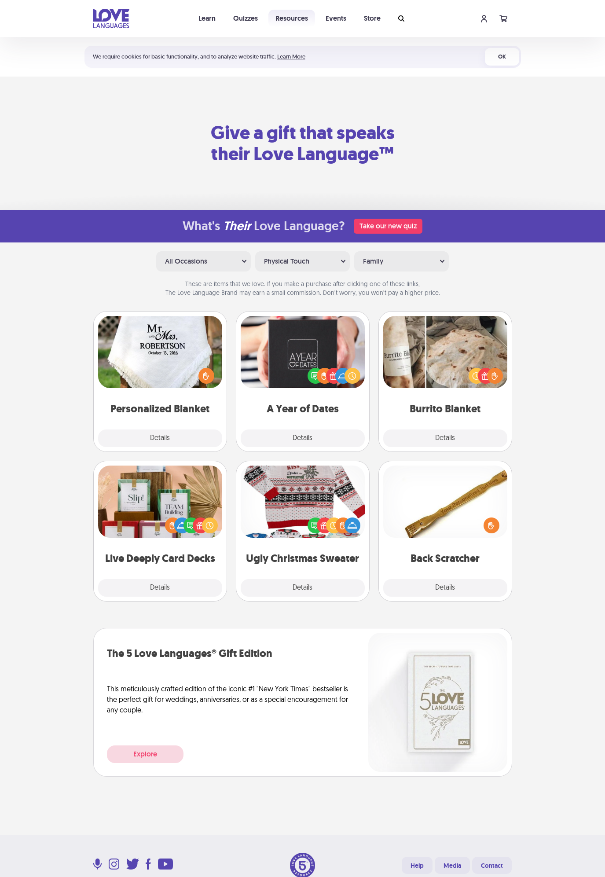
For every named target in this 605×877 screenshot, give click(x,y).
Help (417, 866)
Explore (145, 754)
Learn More (291, 56)
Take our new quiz (388, 226)
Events (336, 18)
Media (452, 866)
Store (372, 18)
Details (160, 438)
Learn (207, 18)
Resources (291, 18)
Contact (492, 866)
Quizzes (245, 18)
